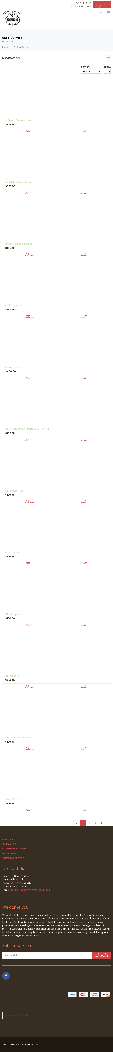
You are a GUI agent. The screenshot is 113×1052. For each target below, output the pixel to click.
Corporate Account (14, 848)
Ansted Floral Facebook (19, 1015)
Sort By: (85, 67)
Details (29, 132)
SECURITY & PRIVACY (13, 857)
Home (5, 47)
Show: (107, 67)
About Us (7, 839)
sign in (101, 5)
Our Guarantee (11, 853)
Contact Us (9, 843)
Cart (83, 132)
